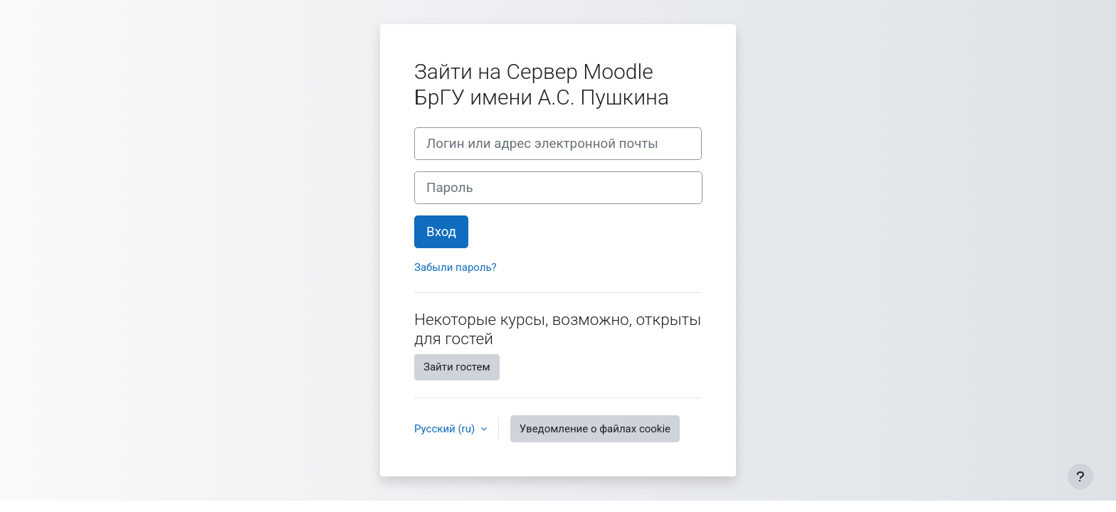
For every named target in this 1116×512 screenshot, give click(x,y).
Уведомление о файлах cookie (595, 428)
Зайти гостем (456, 367)
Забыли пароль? (455, 267)
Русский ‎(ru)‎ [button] (446, 428)
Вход (441, 232)
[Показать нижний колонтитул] (1080, 476)
